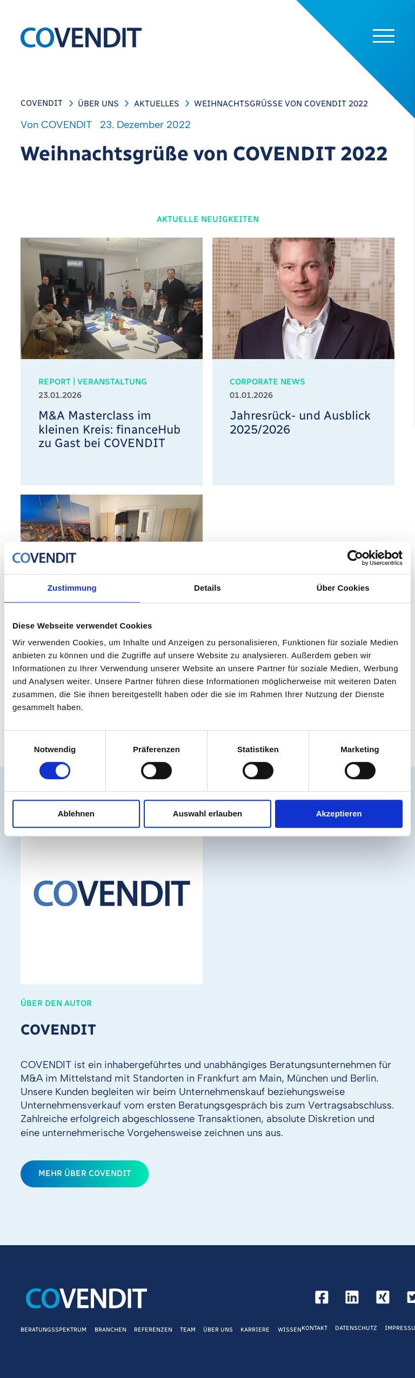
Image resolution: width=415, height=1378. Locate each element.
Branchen (110, 1329)
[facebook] (321, 1300)
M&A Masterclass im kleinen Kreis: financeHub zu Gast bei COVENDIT (109, 429)
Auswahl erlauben (207, 814)
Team (188, 1329)
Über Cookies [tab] (343, 587)
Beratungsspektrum (53, 1329)
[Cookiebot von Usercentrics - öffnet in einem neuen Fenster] (355, 558)
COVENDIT (42, 103)
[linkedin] (352, 1300)
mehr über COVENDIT (84, 1173)
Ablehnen (76, 814)
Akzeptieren (339, 814)
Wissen (290, 1329)
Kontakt (314, 1328)
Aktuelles (156, 104)
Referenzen (153, 1329)
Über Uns (98, 104)
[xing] (383, 1300)
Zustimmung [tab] (72, 587)
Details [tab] (207, 587)
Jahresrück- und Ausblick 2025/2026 (300, 422)
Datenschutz (356, 1328)
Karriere (255, 1329)
